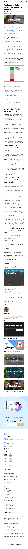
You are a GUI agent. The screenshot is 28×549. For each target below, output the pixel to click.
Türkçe (12, 519)
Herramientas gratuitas (8, 496)
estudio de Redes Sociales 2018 (16, 83)
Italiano (11, 518)
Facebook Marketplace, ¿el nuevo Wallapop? (12, 365)
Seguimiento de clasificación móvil (10, 497)
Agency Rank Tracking (8, 490)
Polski (20, 518)
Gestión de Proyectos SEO (8, 500)
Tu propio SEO (6, 494)
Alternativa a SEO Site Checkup (9, 508)
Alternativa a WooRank (8, 509)
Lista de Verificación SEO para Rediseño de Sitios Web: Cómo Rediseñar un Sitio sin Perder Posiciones (14, 530)
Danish (12, 516)
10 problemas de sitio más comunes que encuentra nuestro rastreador (13, 525)
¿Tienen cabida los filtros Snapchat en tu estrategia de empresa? (13, 392)
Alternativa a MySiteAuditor (9, 505)
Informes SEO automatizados (9, 491)
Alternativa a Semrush (8, 507)
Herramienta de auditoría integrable (10, 476)
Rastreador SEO (6, 483)
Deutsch (15, 516)
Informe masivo (6, 475)
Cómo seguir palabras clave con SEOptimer (12, 523)
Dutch (17, 518)
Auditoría (20, 424)
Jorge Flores (11, 11)
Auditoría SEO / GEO (7, 482)
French (21, 516)
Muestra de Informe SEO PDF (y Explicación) (12, 527)
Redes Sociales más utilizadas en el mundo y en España (14, 378)
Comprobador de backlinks (9, 473)
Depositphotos (18, 304)
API (4, 486)
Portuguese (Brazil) (7, 519)
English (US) (8, 516)
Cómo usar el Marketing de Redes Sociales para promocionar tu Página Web (12, 352)
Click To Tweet (20, 196)
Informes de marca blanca (8, 485)
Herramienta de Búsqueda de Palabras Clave (12, 477)
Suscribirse (19, 329)
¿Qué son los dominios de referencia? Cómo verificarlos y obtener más (14, 534)
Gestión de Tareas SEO (8, 501)
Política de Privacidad (10, 544)
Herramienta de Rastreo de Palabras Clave (11, 479)
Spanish (18, 516)
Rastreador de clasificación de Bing (10, 493)
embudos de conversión (13, 168)
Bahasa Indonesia (7, 518)
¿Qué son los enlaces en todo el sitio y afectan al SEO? (13, 532)
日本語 (14, 518)
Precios (5, 515)
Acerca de (5, 514)
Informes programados (8, 498)
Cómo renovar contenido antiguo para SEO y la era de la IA (14, 537)
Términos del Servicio (18, 544)
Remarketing (7, 140)
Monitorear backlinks (7, 480)
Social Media (17, 11)
